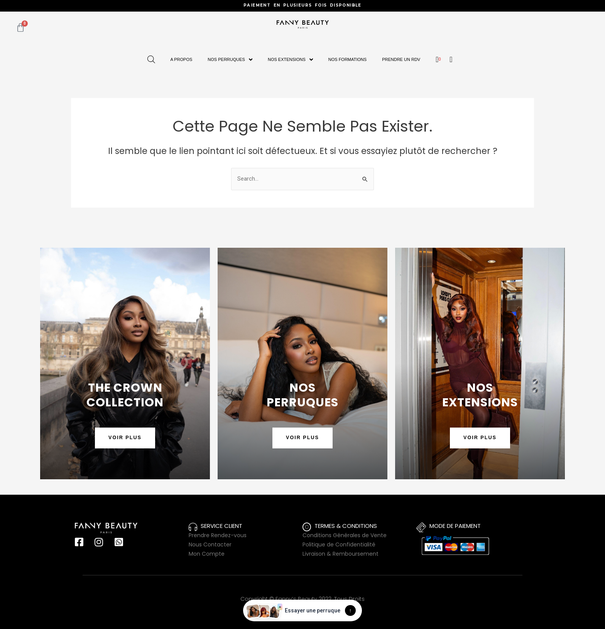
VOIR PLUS (125, 438)
